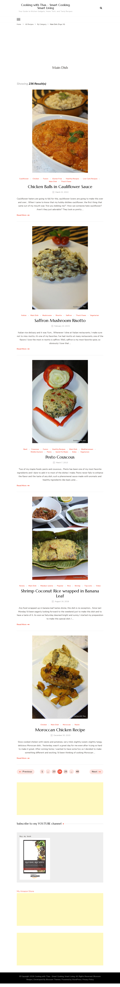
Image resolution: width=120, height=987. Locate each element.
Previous (27, 771)
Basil (25, 449)
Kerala (21, 586)
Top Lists (88, 586)
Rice (69, 586)
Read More (21, 215)
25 (66, 771)
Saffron (69, 315)
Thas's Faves (66, 181)
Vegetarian (94, 315)
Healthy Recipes (72, 179)
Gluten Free (57, 179)
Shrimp (77, 586)
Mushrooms (47, 315)
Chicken (36, 179)
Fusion (45, 179)
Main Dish (53, 181)
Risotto (59, 315)
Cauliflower (24, 179)
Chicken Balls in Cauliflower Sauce (60, 186)
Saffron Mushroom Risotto (60, 320)
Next (94, 771)
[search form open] (101, 8)
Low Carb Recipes (90, 179)
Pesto (49, 452)
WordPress (77, 979)
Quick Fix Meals (62, 452)
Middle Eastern (37, 452)
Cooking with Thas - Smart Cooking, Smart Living (55, 976)
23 (54, 771)
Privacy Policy (88, 979)
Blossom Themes (53, 979)
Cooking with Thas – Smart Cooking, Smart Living (45, 6)
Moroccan (67, 725)
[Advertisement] (60, 43)
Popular (60, 586)
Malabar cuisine (46, 586)
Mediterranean (87, 449)
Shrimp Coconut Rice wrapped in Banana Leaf (60, 593)
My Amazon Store (25, 891)
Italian (23, 315)
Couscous (35, 449)
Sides (74, 452)
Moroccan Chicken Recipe (60, 729)
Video (98, 586)
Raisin (77, 725)
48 (78, 771)
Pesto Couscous (60, 456)
